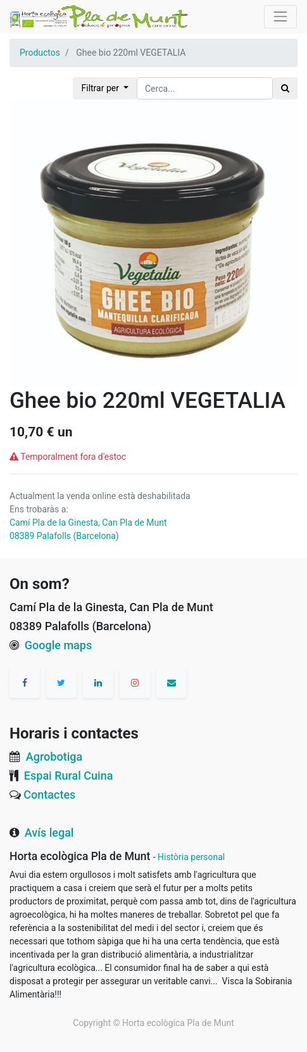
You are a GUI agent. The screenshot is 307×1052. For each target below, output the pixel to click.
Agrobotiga (54, 756)
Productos (40, 53)
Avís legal (49, 832)
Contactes (49, 794)
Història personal (191, 857)
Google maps (58, 645)
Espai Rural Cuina (68, 775)
